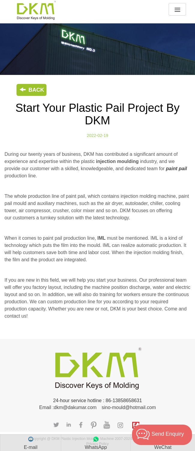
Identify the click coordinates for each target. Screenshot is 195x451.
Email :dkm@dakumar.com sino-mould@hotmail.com (97, 407)
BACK (31, 90)
